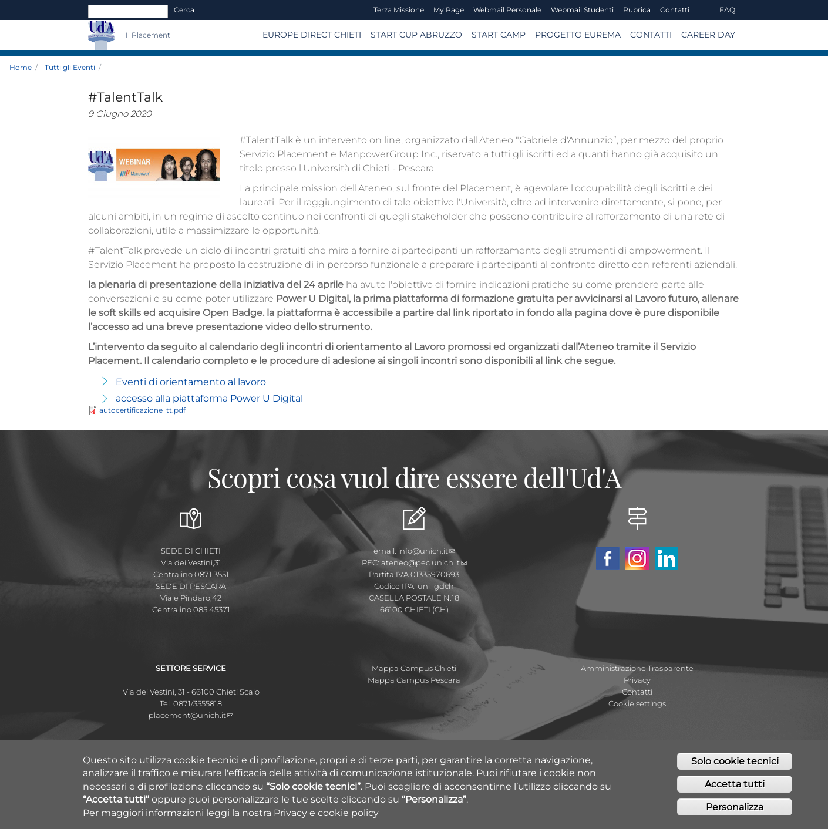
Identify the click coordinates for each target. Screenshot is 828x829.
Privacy (637, 680)
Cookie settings (637, 703)
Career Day (708, 34)
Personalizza (734, 811)
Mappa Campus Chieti (414, 668)
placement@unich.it (191, 715)
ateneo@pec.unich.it (424, 562)
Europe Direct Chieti (311, 34)
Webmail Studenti (582, 9)
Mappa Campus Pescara (414, 680)
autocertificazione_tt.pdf (142, 410)
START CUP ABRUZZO (416, 34)
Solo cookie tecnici (735, 765)
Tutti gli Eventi (70, 67)
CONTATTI (651, 34)
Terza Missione (398, 9)
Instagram (637, 558)
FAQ (727, 9)
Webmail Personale (507, 9)
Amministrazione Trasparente (637, 668)
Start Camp (499, 34)
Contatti (674, 9)
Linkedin (666, 558)
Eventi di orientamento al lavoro (191, 381)
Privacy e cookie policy (326, 817)
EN (704, 10)
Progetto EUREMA (578, 34)
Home (20, 67)
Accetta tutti (735, 788)
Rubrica (637, 9)
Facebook (607, 558)
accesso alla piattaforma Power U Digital (209, 398)
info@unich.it (426, 550)
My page (448, 9)
